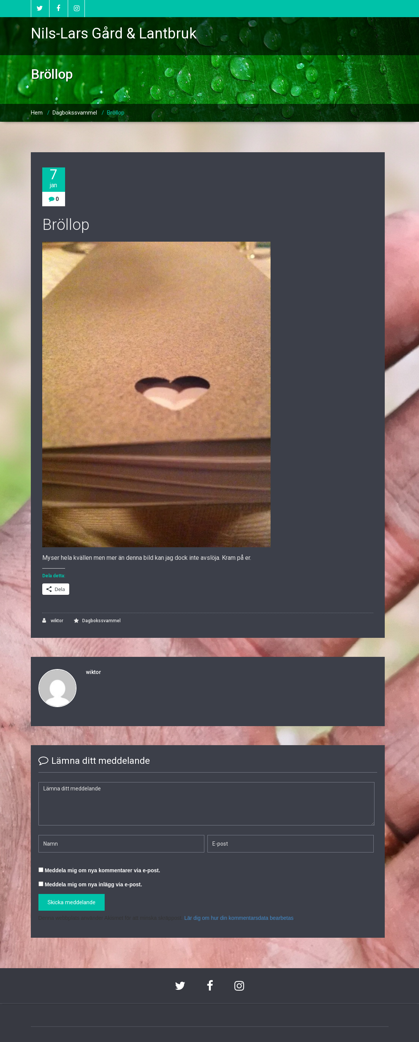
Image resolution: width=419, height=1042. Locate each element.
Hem (37, 112)
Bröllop (115, 112)
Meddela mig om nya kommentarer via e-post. (102, 870)
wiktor (52, 620)
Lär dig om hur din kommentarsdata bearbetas (238, 918)
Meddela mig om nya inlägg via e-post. (93, 884)
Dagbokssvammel (75, 112)
